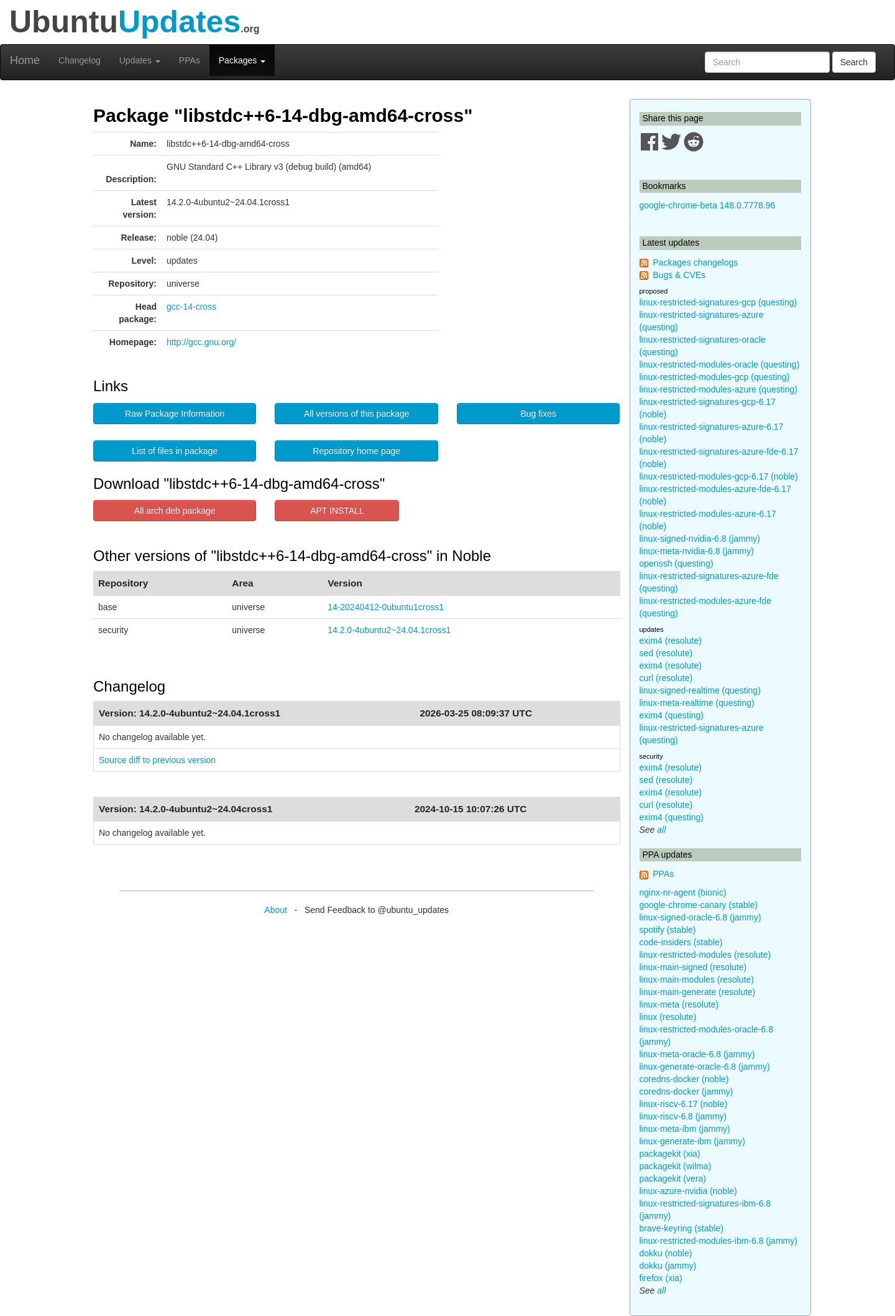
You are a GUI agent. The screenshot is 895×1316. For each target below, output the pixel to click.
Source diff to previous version (157, 760)
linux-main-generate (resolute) (698, 992)
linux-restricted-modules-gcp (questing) (715, 377)
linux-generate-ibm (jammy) (692, 1141)
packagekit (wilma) (676, 1166)
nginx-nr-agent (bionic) (683, 892)
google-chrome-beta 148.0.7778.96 (708, 205)
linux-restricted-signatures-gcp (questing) (718, 302)
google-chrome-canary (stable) (699, 905)
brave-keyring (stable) (681, 1228)
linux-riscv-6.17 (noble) (684, 1104)
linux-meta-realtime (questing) (697, 703)
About (275, 910)
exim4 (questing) (672, 715)
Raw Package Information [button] (174, 414)
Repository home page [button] (356, 451)
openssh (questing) (677, 563)
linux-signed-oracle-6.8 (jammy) (700, 917)
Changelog (79, 60)
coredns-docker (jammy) (686, 1091)
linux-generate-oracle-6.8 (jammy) (705, 1067)
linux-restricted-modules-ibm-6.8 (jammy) (718, 1241)
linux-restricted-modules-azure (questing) (718, 389)
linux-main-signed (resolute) (693, 967)
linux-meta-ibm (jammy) (685, 1129)
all (661, 830)
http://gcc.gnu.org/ (201, 342)
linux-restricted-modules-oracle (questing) (720, 364)
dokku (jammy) (668, 1266)
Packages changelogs (695, 262)
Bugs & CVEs (679, 275)
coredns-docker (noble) (684, 1079)
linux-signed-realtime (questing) (700, 690)
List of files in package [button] (175, 451)
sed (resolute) (666, 653)
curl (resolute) (666, 678)
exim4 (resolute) (671, 641)
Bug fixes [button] (538, 414)
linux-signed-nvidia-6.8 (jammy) (700, 539)
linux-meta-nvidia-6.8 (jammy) (697, 551)
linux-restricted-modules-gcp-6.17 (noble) (719, 476)
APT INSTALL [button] (337, 511)
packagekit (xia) (670, 1154)
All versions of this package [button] (357, 414)
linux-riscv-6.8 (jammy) (683, 1116)
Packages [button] (242, 60)
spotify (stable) (668, 930)
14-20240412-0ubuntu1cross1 (386, 607)
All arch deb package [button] (175, 511)
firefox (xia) (661, 1278)
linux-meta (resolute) (679, 1004)
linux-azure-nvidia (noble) (688, 1191)
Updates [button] (139, 60)
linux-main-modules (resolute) (697, 980)
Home (25, 60)
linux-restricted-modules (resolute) (705, 955)
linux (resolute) (668, 1017)
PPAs (189, 60)
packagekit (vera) (673, 1179)
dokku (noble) (666, 1253)
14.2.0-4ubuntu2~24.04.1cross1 (389, 630)
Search (854, 62)
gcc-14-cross (191, 307)
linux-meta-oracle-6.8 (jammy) (697, 1054)
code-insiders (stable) (681, 942)
